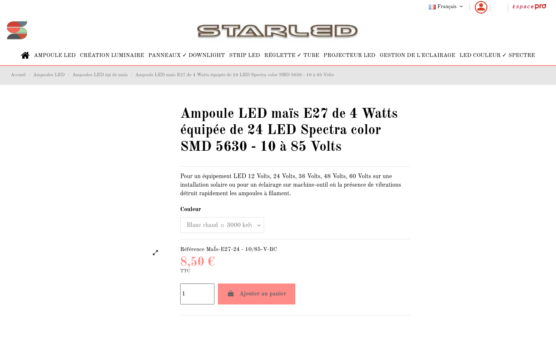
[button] (55, 55)
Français (446, 6)
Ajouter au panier (256, 293)
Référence (192, 249)
